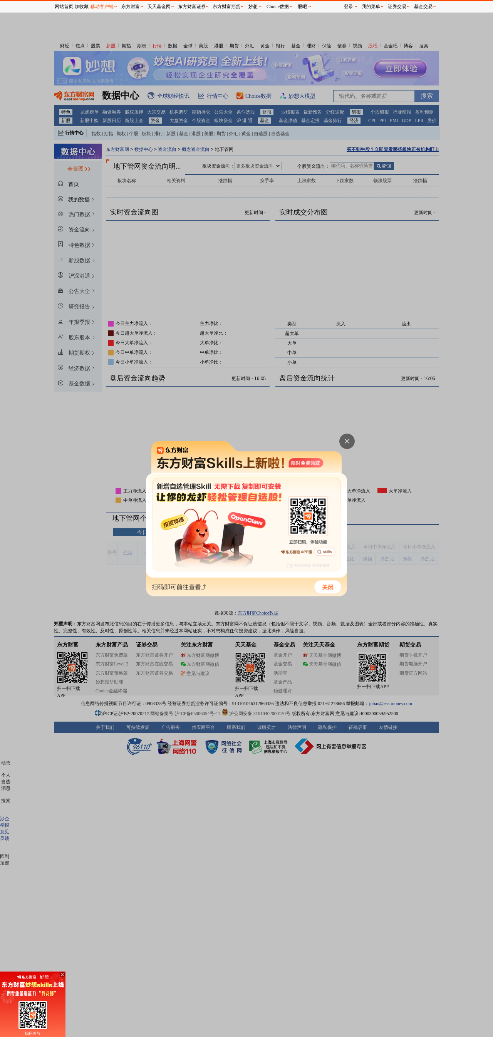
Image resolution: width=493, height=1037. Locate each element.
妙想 (253, 6)
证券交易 (397, 6)
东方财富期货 (226, 6)
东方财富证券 (192, 6)
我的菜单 (371, 6)
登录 (348, 6)
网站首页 (64, 6)
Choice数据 (278, 6)
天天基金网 (159, 6)
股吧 (302, 6)
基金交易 (423, 6)
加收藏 (82, 6)
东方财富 (130, 6)
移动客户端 (102, 6)
